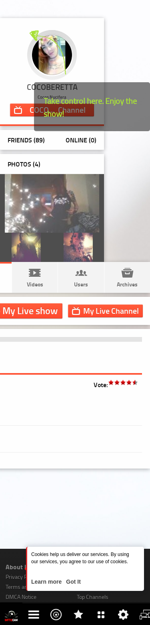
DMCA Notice (21, 597)
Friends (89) (26, 139)
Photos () (24, 163)
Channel (111, 310)
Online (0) (81, 139)
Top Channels (92, 597)
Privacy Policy (22, 576)
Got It (72, 581)
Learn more (47, 581)
